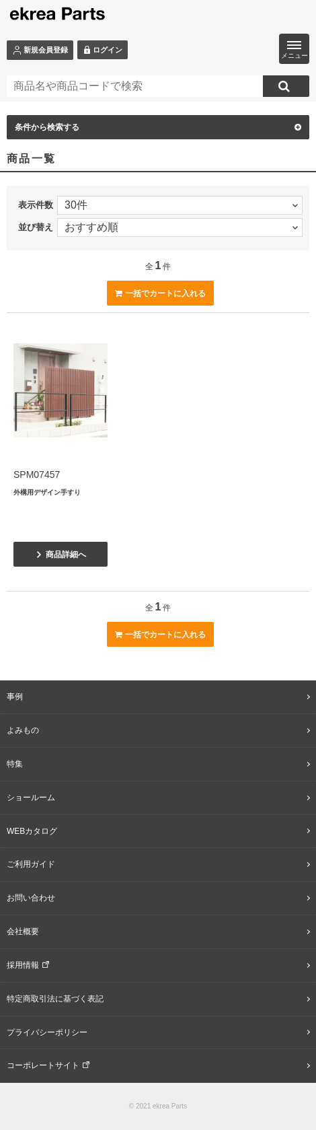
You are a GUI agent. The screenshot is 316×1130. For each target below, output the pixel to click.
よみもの (23, 730)
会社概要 (23, 931)
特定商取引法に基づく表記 (55, 998)
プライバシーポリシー (47, 1032)
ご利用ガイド (31, 864)
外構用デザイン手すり (47, 492)
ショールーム (31, 797)
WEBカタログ (32, 831)
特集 (15, 764)
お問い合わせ (31, 898)
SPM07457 (36, 474)
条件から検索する (158, 127)
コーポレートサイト (43, 1065)
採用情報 (23, 965)
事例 (15, 696)
